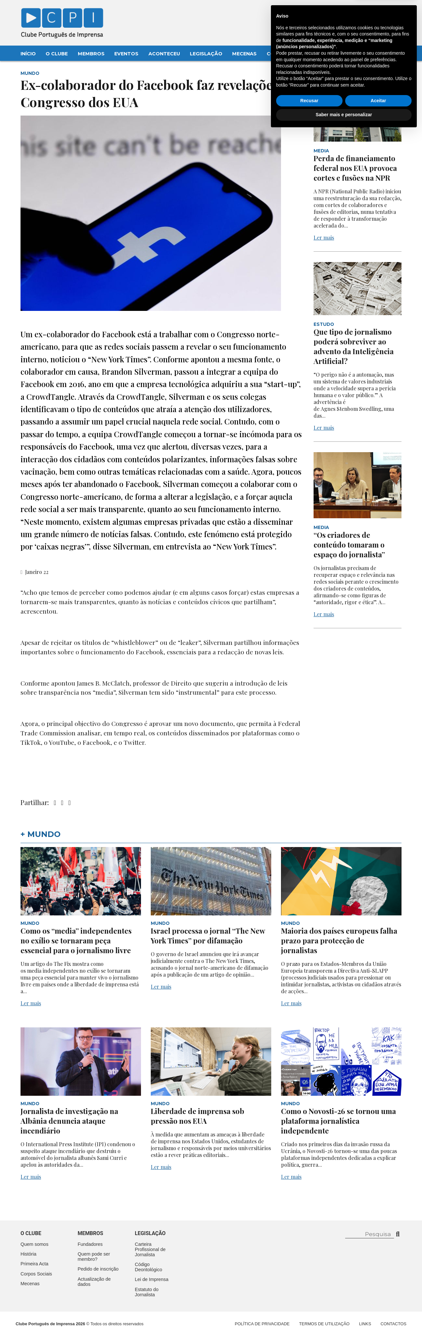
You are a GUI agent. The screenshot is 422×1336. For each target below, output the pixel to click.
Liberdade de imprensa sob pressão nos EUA (197, 1116)
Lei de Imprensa (151, 1279)
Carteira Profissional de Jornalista (150, 1249)
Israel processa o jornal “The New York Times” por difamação (208, 935)
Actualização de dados (94, 1281)
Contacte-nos (384, 12)
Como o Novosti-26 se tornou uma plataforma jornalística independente (338, 1120)
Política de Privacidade (262, 1323)
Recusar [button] (309, 1304)
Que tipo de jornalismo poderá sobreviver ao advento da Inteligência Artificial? (354, 346)
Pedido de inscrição (98, 1269)
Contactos (283, 54)
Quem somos (35, 1244)
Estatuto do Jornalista (147, 1292)
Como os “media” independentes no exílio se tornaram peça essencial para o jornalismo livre (76, 940)
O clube (31, 1233)
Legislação (206, 54)
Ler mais (324, 237)
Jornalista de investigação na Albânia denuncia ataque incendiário (69, 1120)
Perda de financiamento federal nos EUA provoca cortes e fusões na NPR (355, 168)
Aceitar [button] (378, 1304)
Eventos (126, 54)
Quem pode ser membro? (94, 1256)
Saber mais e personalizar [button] (344, 1318)
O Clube (57, 54)
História (28, 1254)
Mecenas (244, 54)
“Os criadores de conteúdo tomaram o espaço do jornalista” (349, 544)
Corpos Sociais (36, 1273)
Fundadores (90, 1244)
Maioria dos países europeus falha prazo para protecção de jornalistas (339, 940)
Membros (91, 54)
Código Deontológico (148, 1267)
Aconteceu (164, 54)
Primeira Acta (35, 1263)
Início (28, 54)
